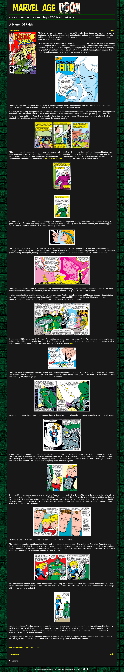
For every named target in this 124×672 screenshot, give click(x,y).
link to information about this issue (24, 647)
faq (45, 17)
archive (25, 17)
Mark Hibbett (82, 669)
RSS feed (56, 17)
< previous (14, 30)
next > (111, 30)
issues (36, 17)
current (13, 17)
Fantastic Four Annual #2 (55, 158)
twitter (68, 17)
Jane (71, 343)
